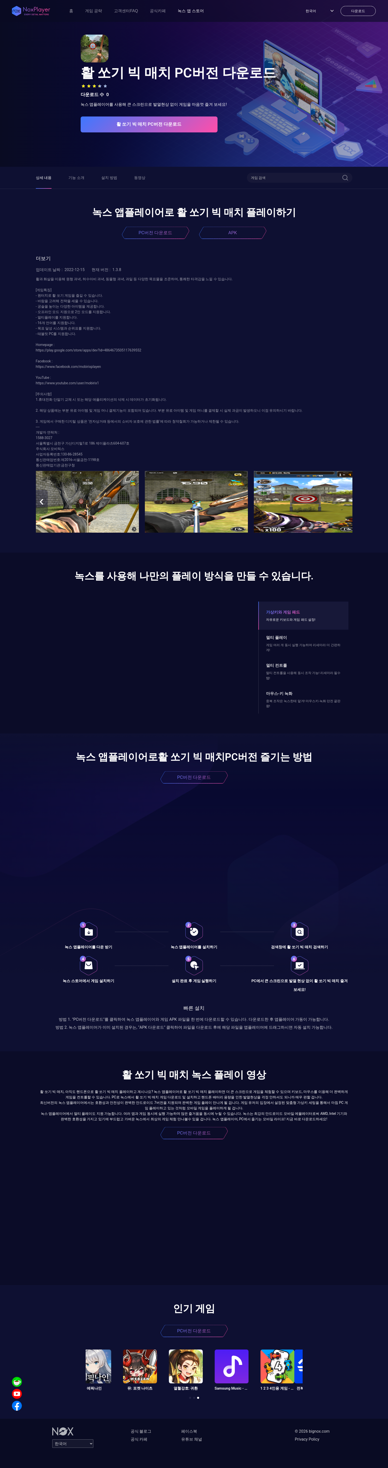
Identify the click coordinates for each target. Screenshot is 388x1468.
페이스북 (189, 1431)
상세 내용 (44, 177)
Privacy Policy (307, 1439)
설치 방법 (109, 177)
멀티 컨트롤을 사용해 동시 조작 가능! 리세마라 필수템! (303, 675)
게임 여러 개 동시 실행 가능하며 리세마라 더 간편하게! (303, 647)
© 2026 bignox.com (312, 1431)
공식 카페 (139, 1439)
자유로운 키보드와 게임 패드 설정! (290, 619)
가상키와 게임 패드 (283, 612)
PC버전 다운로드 (155, 232)
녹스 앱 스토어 (191, 11)
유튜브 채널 (191, 1439)
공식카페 (158, 11)
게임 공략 (93, 11)
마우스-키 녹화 (279, 693)
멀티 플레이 (276, 637)
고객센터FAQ (126, 11)
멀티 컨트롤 (276, 665)
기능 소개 (76, 177)
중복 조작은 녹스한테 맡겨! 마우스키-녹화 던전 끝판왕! (303, 703)
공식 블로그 (141, 1431)
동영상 (139, 177)
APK (232, 232)
